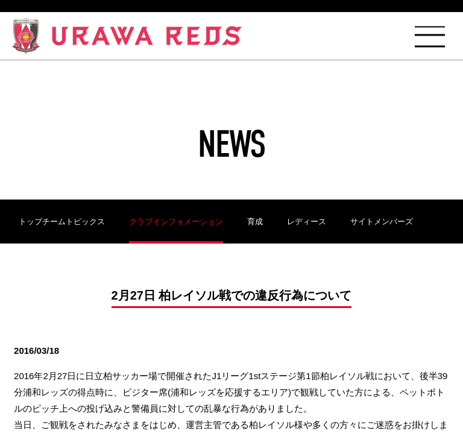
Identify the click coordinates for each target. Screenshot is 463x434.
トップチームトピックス (62, 221)
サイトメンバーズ (381, 221)
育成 (255, 221)
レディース (306, 221)
